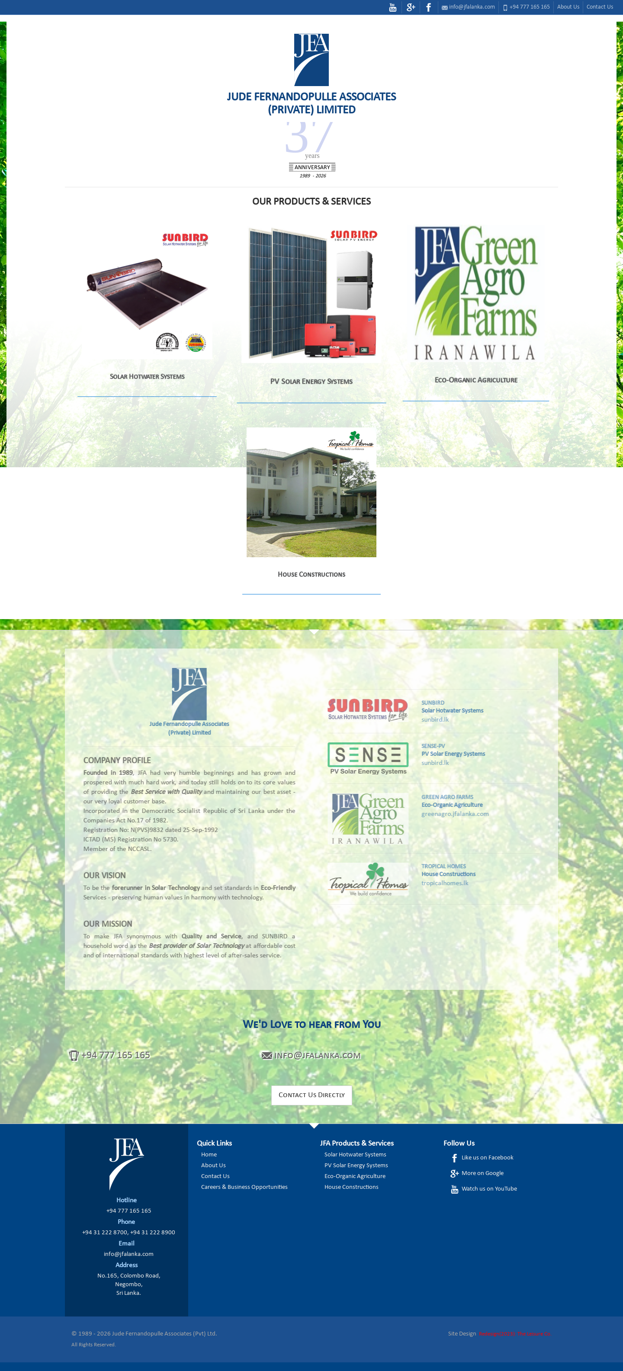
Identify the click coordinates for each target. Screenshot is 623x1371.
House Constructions (351, 1187)
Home (209, 1155)
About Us (568, 7)
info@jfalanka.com (472, 7)
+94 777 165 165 (530, 7)
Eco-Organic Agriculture (354, 1176)
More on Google (477, 1174)
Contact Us (600, 7)
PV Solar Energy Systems (356, 1165)
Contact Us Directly (312, 1095)
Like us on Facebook (482, 1158)
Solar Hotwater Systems (355, 1155)
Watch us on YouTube (483, 1189)
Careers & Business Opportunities (244, 1187)
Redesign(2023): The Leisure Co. (515, 1334)
